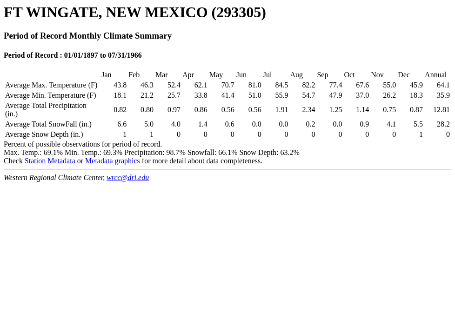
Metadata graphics (112, 161)
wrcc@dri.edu (128, 177)
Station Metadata (51, 161)
